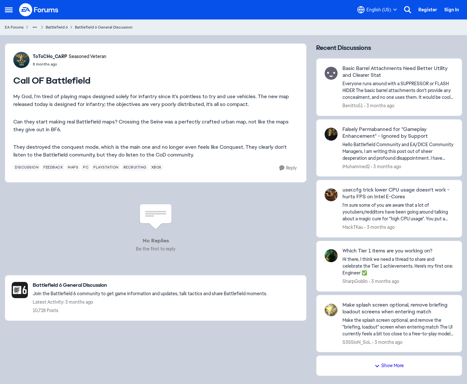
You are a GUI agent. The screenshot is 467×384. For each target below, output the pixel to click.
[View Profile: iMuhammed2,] (331, 134)
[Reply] (288, 168)
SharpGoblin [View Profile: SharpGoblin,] (355, 281)
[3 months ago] (379, 105)
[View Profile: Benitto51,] (331, 73)
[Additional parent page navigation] (35, 27)
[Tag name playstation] (106, 167)
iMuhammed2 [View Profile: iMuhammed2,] (356, 166)
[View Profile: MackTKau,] (331, 194)
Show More (389, 365)
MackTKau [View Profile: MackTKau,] (352, 227)
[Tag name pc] (85, 167)
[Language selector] (377, 9)
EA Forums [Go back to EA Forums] (14, 27)
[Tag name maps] (73, 167)
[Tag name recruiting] (135, 167)
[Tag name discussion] (26, 167)
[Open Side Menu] (9, 10)
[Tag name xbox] (156, 167)
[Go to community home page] (39, 9)
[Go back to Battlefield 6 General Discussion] (150, 285)
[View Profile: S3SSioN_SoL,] (331, 309)
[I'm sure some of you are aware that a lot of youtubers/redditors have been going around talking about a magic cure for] (398, 212)
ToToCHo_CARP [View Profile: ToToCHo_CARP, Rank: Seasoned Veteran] (50, 56)
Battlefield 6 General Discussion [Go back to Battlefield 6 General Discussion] (104, 27)
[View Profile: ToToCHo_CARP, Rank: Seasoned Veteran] (21, 60)
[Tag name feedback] (53, 167)
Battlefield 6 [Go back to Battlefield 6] (57, 27)
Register (427, 10)
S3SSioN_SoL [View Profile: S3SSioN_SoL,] (356, 342)
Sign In (451, 10)
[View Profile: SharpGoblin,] (331, 255)
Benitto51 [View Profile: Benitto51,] (352, 106)
